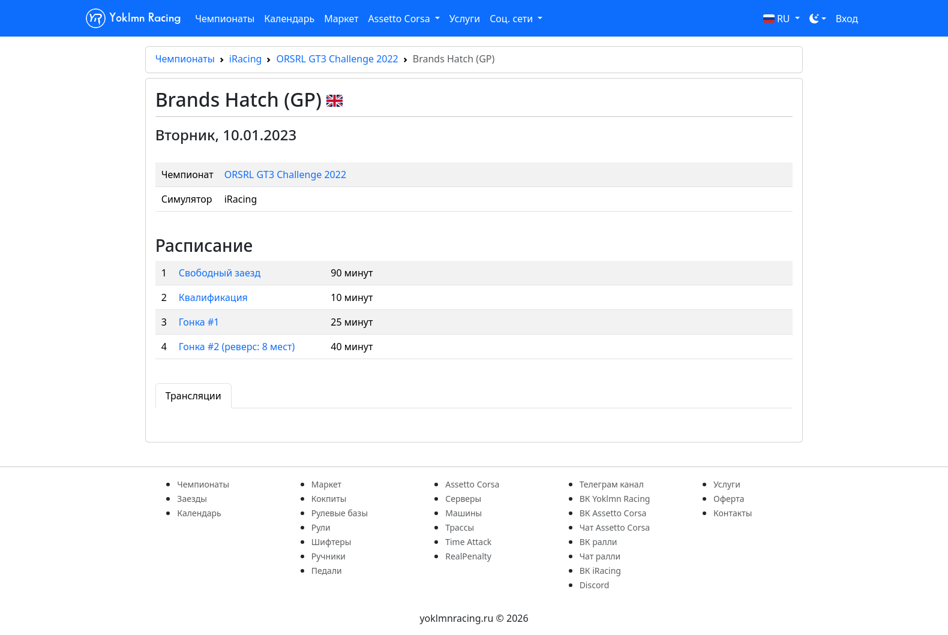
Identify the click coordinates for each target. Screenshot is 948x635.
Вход (847, 18)
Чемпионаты (224, 18)
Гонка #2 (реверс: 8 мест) (237, 346)
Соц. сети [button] (512, 18)
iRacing (245, 58)
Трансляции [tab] (193, 395)
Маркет (341, 18)
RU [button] (778, 18)
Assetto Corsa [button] (400, 18)
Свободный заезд (219, 272)
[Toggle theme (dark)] (818, 19)
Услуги (464, 18)
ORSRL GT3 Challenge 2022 (337, 58)
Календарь (289, 18)
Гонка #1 (199, 322)
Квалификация (213, 297)
